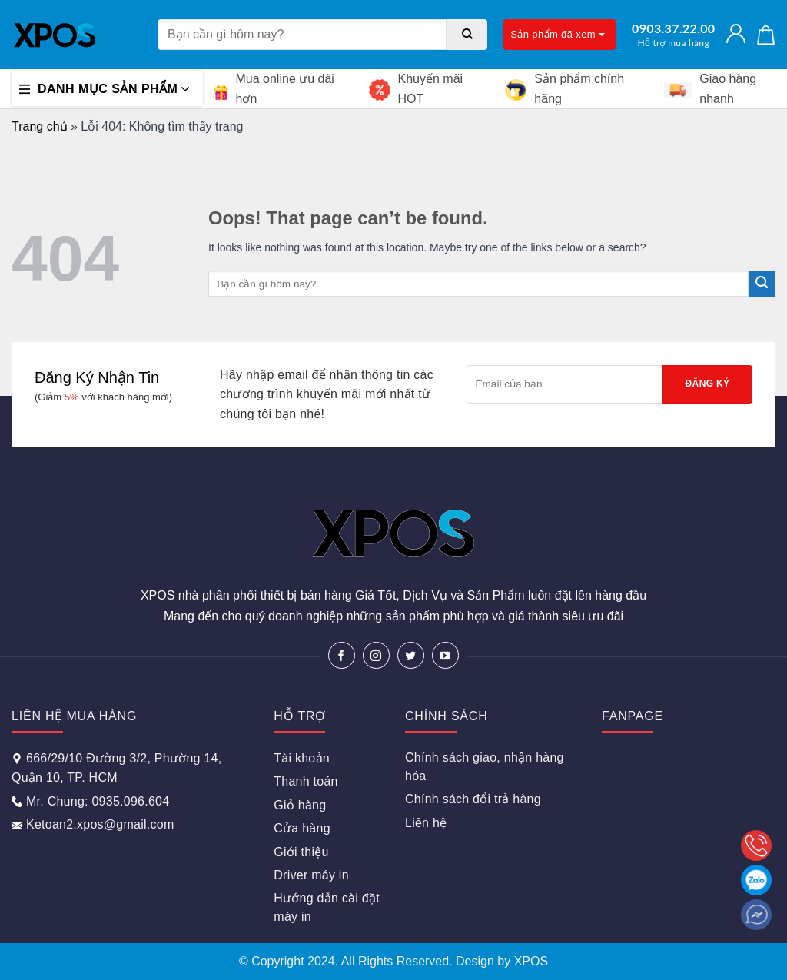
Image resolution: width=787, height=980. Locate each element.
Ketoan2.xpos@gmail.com (93, 824)
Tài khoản (302, 758)
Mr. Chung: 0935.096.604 (90, 801)
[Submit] (467, 34)
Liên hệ (426, 822)
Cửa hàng (302, 828)
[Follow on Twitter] (410, 655)
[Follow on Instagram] (376, 655)
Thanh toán (305, 781)
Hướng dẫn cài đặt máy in (327, 907)
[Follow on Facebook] (341, 655)
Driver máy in (311, 875)
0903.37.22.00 (673, 34)
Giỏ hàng (300, 805)
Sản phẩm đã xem (557, 34)
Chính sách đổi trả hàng (473, 799)
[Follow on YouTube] (445, 655)
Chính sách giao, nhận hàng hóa (484, 766)
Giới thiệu (301, 852)
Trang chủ (40, 126)
